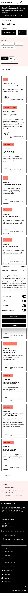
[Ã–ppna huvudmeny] (25, 2)
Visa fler (7, 475)
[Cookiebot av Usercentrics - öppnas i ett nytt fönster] (20, 267)
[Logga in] (17, 2)
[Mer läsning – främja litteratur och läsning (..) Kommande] (14, 356)
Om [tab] (23, 270)
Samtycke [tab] (5, 270)
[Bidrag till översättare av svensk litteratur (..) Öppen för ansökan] (14, 122)
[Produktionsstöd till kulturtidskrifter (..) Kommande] (14, 157)
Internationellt (9, 32)
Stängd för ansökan (8, 47)
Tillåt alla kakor (14, 316)
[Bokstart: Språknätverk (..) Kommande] (14, 251)
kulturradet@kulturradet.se (15, 531)
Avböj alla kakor (14, 325)
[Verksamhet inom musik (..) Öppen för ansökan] (14, 89)
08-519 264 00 (10, 535)
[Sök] (21, 2)
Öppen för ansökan (8, 44)
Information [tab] (14, 270)
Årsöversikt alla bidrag (10, 62)
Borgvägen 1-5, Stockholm (14, 539)
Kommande (19, 44)
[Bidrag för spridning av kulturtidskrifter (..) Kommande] (14, 455)
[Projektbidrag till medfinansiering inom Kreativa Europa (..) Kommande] (14, 421)
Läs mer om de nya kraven (13, 15)
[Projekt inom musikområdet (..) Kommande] (14, 190)
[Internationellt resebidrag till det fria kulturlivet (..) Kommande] (14, 387)
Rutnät (4, 58)
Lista (11, 58)
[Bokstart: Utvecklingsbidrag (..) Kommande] (14, 221)
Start (2, 20)
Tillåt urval (14, 321)
